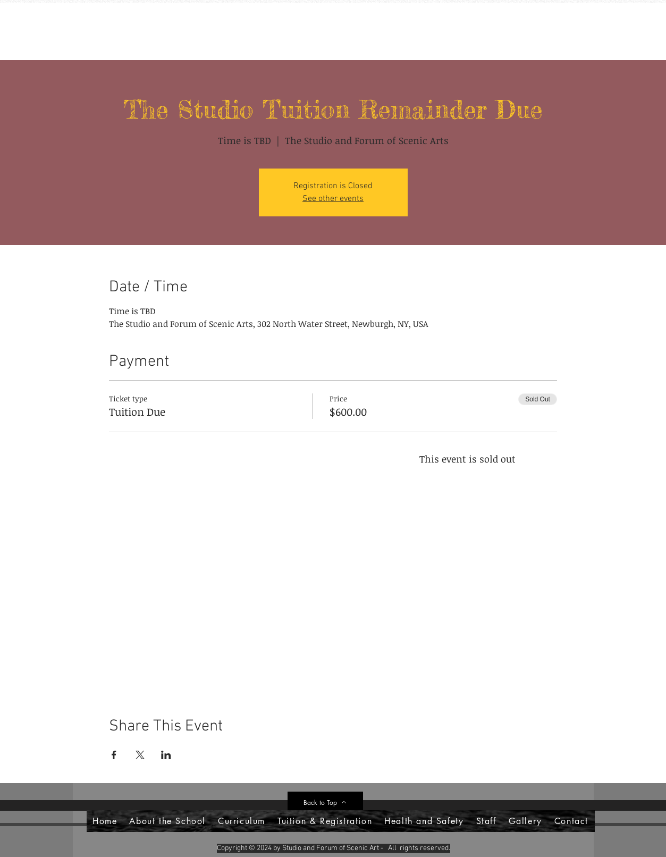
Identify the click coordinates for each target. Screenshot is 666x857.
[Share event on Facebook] (114, 755)
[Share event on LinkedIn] (166, 755)
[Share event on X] (140, 755)
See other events (333, 199)
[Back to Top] (325, 802)
